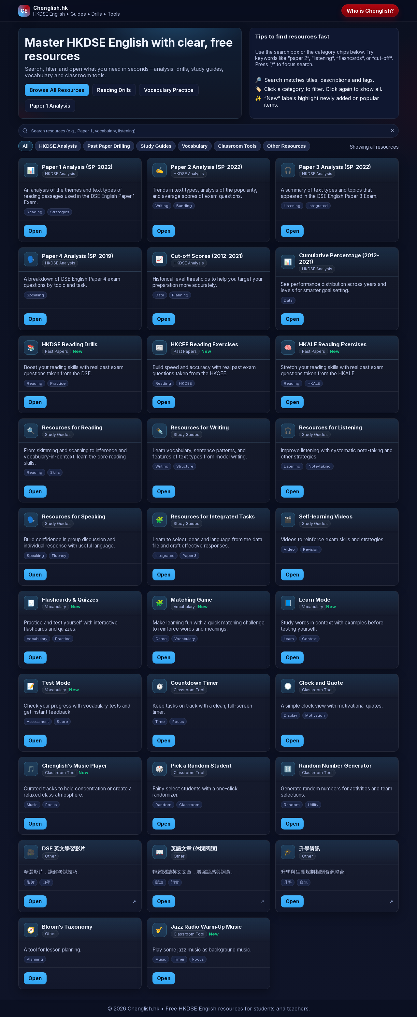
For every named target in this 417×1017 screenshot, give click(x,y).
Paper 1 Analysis (50, 106)
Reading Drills (114, 90)
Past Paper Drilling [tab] (108, 146)
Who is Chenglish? (370, 10)
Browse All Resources (57, 90)
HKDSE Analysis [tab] (58, 146)
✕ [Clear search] (392, 130)
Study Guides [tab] (155, 146)
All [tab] (25, 146)
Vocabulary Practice (169, 90)
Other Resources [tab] (286, 146)
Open (35, 231)
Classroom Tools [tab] (237, 146)
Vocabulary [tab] (195, 146)
